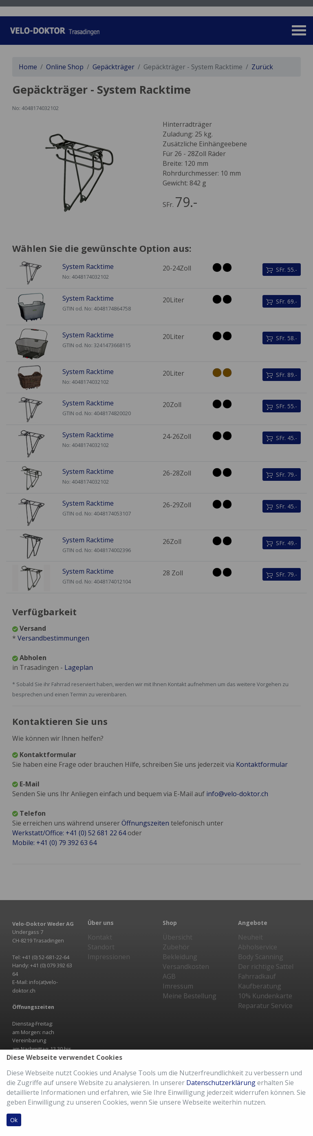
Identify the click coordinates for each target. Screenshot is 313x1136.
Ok (14, 1120)
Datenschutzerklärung (221, 1082)
